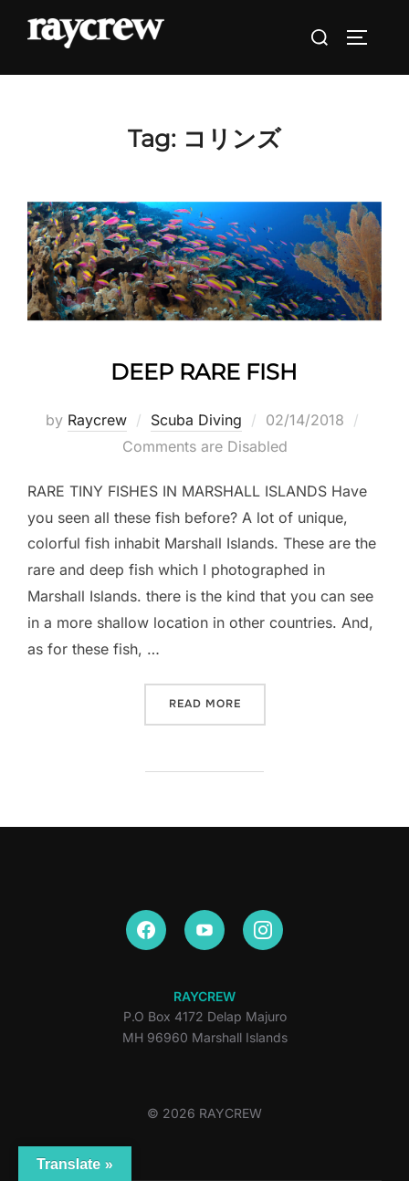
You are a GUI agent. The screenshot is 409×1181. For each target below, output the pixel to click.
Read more (217, 702)
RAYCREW (204, 996)
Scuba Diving (196, 420)
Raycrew (97, 420)
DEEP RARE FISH (204, 372)
